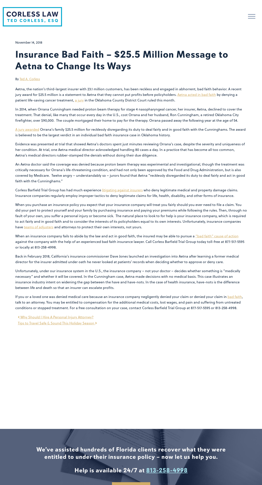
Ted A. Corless (30, 79)
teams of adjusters (38, 227)
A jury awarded (27, 129)
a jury (79, 100)
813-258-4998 (167, 470)
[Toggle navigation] (251, 16)
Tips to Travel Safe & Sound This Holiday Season (57, 323)
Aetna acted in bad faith (196, 94)
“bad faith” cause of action (217, 236)
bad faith (235, 296)
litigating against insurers (122, 190)
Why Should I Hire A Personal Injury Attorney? (56, 317)
